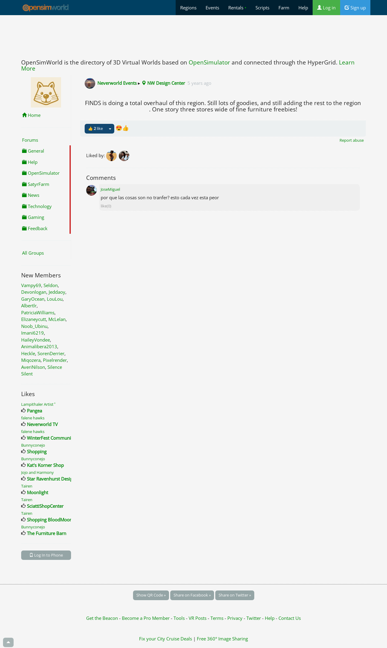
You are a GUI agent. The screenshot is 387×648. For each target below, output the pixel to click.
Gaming (33, 217)
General (33, 151)
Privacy (234, 618)
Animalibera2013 (39, 346)
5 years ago (199, 83)
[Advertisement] (193, 35)
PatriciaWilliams (37, 312)
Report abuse (352, 140)
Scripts (262, 8)
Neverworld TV (42, 424)
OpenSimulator (209, 62)
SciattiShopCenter (45, 506)
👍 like (95, 128)
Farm (283, 8)
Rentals (237, 8)
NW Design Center (163, 83)
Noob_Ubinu (34, 326)
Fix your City (152, 639)
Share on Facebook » (192, 595)
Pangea (34, 411)
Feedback (34, 228)
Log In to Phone (46, 555)
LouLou (55, 299)
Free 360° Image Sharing (222, 639)
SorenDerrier (50, 353)
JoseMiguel (110, 189)
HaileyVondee (35, 340)
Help (303, 8)
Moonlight (37, 492)
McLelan (57, 319)
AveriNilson (33, 367)
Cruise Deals (179, 639)
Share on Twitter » (235, 595)
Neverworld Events (117, 83)
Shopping (37, 451)
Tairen (26, 486)
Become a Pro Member (146, 618)
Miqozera (31, 360)
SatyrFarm (35, 184)
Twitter (253, 618)
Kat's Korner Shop (45, 465)
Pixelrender (55, 360)
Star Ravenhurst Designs (52, 479)
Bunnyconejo (33, 445)
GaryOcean (32, 299)
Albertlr (29, 306)
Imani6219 (32, 333)
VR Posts (198, 618)
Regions (188, 8)
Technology (37, 206)
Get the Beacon (102, 618)
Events (212, 8)
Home (31, 115)
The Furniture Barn (46, 533)
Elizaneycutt (33, 319)
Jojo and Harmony (37, 472)
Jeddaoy (57, 292)
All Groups (33, 253)
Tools (180, 618)
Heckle (28, 353)
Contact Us (289, 618)
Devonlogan (33, 292)
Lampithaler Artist (38, 404)
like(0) (106, 206)
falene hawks (32, 418)
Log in (326, 8)
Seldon (51, 285)
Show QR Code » (151, 595)
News (30, 195)
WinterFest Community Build (57, 438)
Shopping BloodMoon (49, 520)
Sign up (355, 8)
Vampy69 (31, 285)
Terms (217, 618)
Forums (30, 140)
